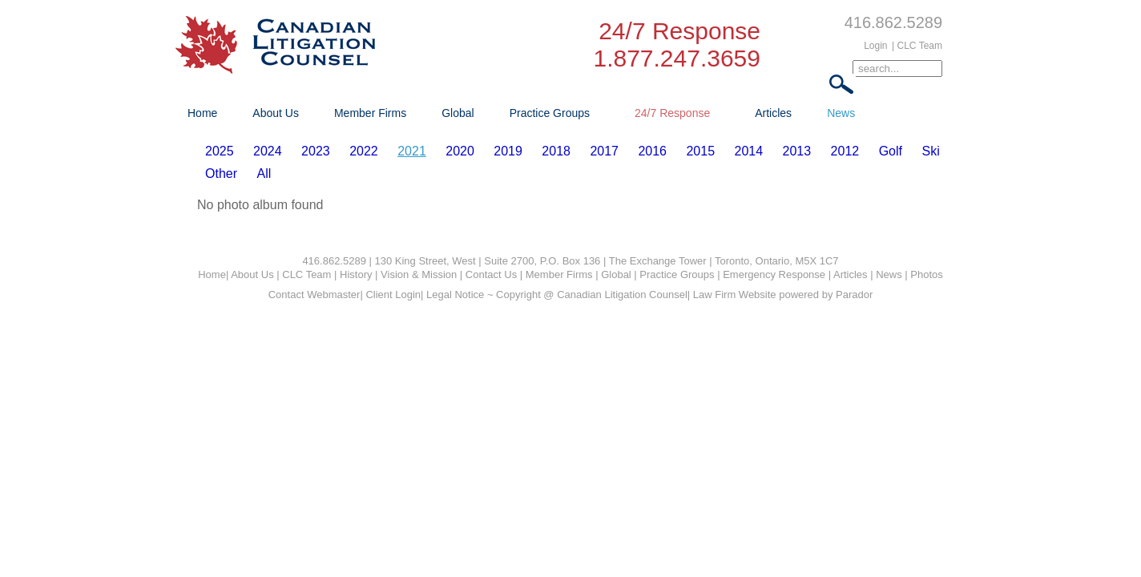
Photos (926, 274)
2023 (315, 151)
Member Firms (370, 113)
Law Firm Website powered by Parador (783, 294)
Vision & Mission (419, 274)
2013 (797, 151)
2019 (508, 151)
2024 (267, 151)
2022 (363, 151)
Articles (773, 113)
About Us (275, 113)
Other (221, 173)
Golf (890, 151)
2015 (700, 151)
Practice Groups (550, 113)
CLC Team (306, 274)
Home (202, 113)
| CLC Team (917, 45)
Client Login (393, 294)
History (356, 274)
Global (457, 113)
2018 (556, 151)
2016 (652, 151)
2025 (219, 151)
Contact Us (491, 274)
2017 (604, 151)
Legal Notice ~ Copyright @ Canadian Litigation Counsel (556, 294)
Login (875, 45)
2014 (749, 151)
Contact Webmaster (314, 294)
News (841, 113)
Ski (930, 151)
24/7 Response (672, 113)
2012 (845, 151)
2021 (411, 151)
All (263, 173)
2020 (460, 151)
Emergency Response (774, 274)
